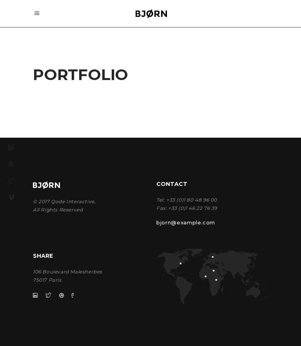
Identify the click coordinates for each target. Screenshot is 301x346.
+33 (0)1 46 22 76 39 (192, 208)
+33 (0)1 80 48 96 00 (191, 200)
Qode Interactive (72, 201)
